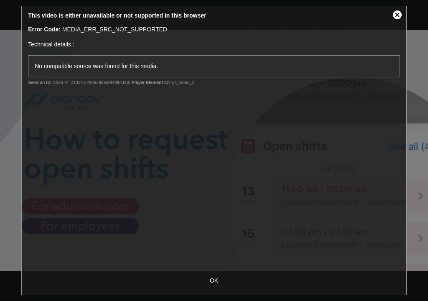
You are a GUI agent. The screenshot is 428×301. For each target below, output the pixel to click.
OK (214, 280)
